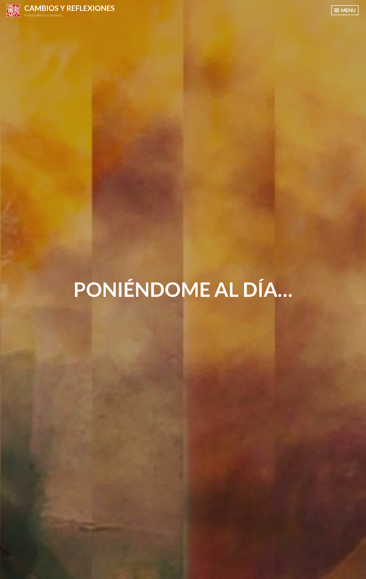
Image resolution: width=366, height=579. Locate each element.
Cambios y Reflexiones (69, 7)
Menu (345, 10)
